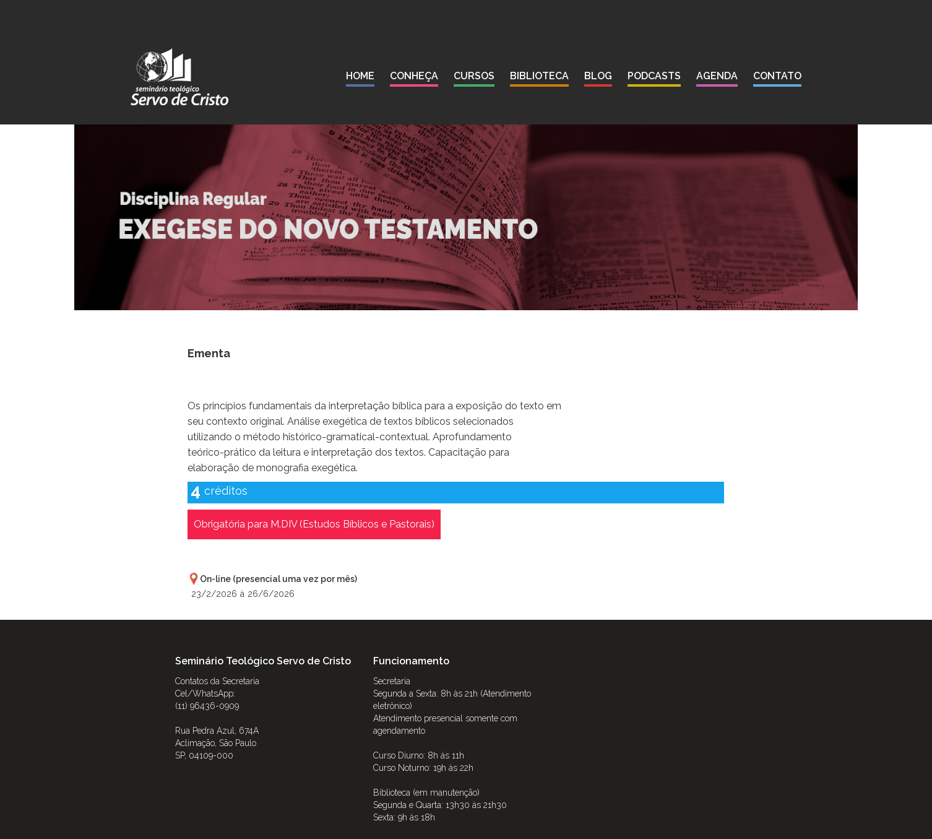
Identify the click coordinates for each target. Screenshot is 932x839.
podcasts (654, 76)
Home (360, 76)
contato (777, 76)
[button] (414, 78)
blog (598, 76)
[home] (179, 76)
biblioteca (539, 76)
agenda (717, 76)
